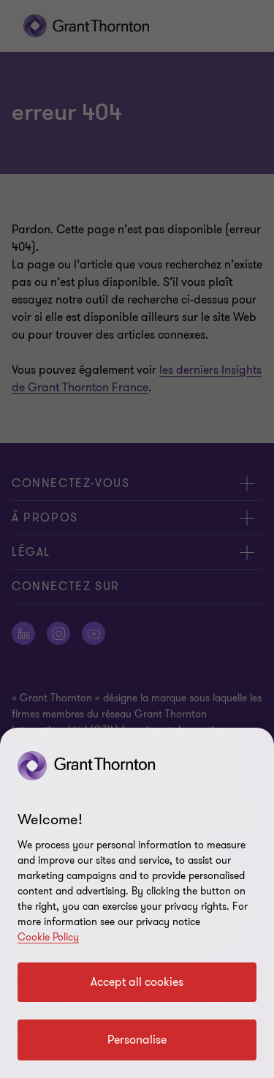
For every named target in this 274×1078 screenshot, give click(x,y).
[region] (137, 903)
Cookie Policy (48, 937)
